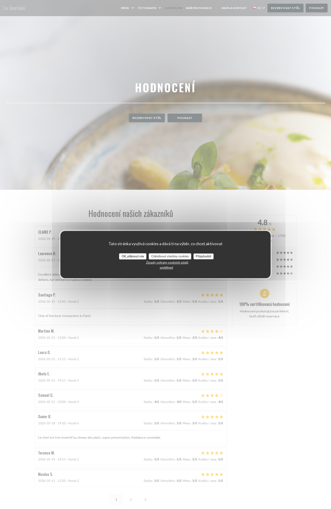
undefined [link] (166, 267)
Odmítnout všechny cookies (170, 256)
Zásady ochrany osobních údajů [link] (167, 262)
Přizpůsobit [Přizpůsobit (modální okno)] (203, 256)
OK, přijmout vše (133, 256)
